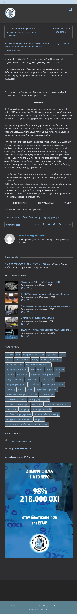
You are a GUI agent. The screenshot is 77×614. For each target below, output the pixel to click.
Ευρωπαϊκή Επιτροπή (16, 369)
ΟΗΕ (32, 369)
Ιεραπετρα (14, 217)
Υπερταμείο (22, 374)
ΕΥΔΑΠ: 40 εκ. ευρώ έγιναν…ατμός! (37, 318)
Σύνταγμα (59, 369)
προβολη (24, 409)
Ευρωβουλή (55, 359)
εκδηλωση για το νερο (16, 384)
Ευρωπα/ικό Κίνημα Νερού (38, 364)
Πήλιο (40, 369)
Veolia (9, 359)
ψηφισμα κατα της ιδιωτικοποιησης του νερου (26, 424)
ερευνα (21, 389)
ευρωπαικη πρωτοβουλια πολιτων (21, 394)
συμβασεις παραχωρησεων (18, 414)
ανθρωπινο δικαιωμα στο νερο (44, 374)
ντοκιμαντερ (11, 409)
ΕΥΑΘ (43, 359)
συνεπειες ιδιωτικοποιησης (47, 414)
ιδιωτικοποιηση (47, 394)
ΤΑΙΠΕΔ (10, 374)
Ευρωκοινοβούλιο (14, 364)
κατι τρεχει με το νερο (39, 399)
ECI (18, 354)
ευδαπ (30, 389)
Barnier (9, 354)
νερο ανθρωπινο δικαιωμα (57, 404)
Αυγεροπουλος (22, 359)
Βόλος (35, 359)
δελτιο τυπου (31, 379)
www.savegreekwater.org (38, 609)
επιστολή (10, 389)
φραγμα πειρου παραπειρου (19, 419)
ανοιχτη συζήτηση (14, 379)
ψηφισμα (55, 217)
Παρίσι (49, 369)
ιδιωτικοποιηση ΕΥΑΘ (16, 399)
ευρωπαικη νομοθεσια (46, 389)
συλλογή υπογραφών (41, 409)
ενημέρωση (35, 384)
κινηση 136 (37, 404)
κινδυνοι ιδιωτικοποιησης (32, 217)
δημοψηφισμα (47, 379)
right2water (52, 354)
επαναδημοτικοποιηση (53, 384)
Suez (62, 354)
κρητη (47, 217)
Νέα (6, 47)
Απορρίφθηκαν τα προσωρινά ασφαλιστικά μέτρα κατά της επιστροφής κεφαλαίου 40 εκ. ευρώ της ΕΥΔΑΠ (46, 306)
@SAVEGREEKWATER (20, 441)
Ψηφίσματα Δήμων (12, 50)
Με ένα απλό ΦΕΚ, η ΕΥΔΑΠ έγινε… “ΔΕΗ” (40, 282)
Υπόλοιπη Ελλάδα (33, 47)
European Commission (33, 354)
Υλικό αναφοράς (16, 47)
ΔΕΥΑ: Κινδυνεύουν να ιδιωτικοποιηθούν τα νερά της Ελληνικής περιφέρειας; (46, 330)
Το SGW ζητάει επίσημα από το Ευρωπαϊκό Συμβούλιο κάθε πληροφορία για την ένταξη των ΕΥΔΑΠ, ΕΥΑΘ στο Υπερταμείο (46, 294)
